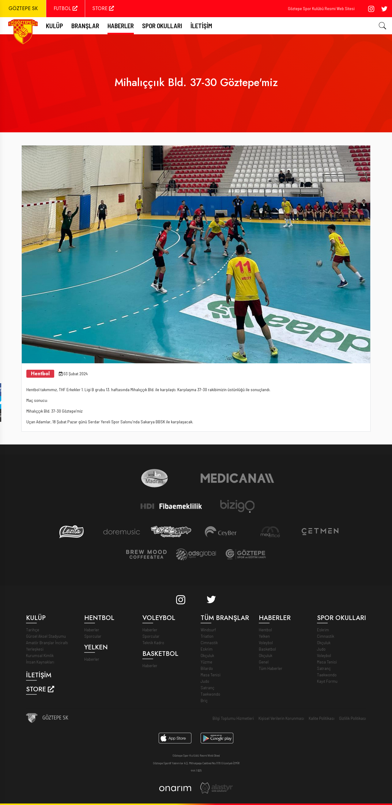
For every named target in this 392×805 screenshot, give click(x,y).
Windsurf (208, 629)
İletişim (201, 25)
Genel (264, 661)
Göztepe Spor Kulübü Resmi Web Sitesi (321, 8)
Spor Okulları (162, 25)
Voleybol (266, 642)
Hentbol (265, 629)
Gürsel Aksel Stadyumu (46, 636)
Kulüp (54, 25)
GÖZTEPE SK (23, 8)
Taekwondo (210, 694)
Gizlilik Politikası (352, 718)
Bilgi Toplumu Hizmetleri (233, 718)
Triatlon (207, 636)
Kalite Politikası (321, 718)
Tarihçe (32, 629)
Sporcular (92, 636)
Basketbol (267, 649)
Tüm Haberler (270, 668)
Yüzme (206, 661)
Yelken (264, 636)
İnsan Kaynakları (40, 661)
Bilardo (207, 668)
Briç (204, 700)
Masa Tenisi (211, 674)
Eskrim (207, 649)
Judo (205, 681)
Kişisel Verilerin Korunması (281, 718)
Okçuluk (207, 655)
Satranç (207, 687)
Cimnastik (209, 642)
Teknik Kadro (153, 642)
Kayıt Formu (327, 681)
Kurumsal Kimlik (40, 655)
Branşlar (85, 25)
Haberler (120, 25)
